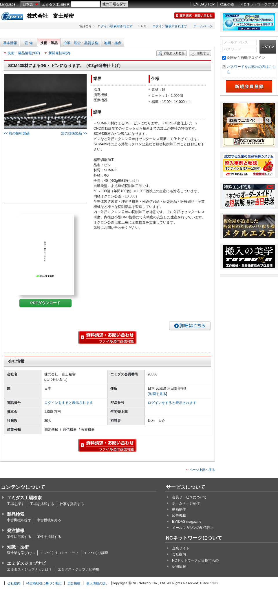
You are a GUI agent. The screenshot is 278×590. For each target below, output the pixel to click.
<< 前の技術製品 (17, 133)
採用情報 (179, 566)
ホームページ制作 (186, 503)
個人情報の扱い (97, 583)
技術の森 (227, 4)
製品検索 (15, 514)
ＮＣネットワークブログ (259, 4)
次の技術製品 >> (74, 133)
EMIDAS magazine (186, 522)
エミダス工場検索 (56, 5)
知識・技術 (18, 546)
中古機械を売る (49, 520)
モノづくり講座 (96, 553)
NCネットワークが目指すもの (195, 560)
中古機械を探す (19, 520)
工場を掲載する (42, 504)
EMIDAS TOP (204, 4)
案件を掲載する (49, 537)
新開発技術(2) (59, 53)
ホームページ (203, 26)
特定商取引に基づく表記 (43, 583)
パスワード (232, 49)
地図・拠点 (112, 43)
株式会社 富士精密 (50, 16)
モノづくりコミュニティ (59, 553)
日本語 (28, 4)
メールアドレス (236, 42)
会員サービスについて (189, 497)
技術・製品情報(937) (24, 53)
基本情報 (10, 43)
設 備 (28, 43)
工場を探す (15, 504)
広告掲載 (179, 515)
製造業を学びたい (21, 553)
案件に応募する (19, 537)
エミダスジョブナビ (26, 563)
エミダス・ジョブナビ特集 (78, 569)
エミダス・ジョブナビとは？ (29, 569)
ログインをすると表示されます (68, 403)
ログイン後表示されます (115, 26)
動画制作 (179, 509)
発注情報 (15, 530)
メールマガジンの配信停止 (193, 528)
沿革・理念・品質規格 (80, 43)
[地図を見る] (157, 394)
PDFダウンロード (45, 303)
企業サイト (180, 548)
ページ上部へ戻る (202, 469)
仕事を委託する (72, 504)
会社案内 (179, 554)
